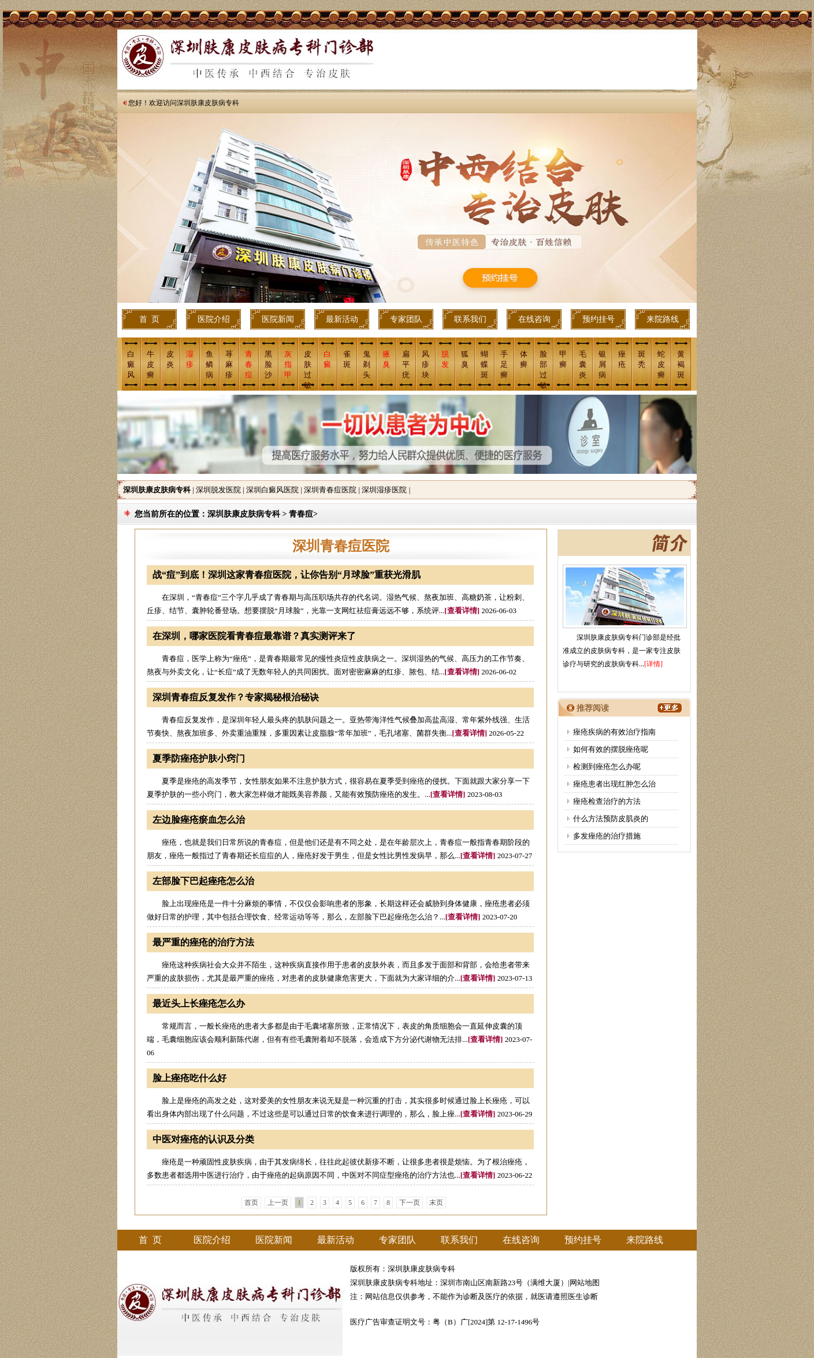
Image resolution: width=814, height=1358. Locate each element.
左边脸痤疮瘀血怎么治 (199, 820)
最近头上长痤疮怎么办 (199, 1003)
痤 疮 (622, 359)
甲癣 (563, 359)
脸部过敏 (543, 369)
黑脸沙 (268, 364)
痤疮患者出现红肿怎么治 (614, 784)
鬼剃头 (366, 364)
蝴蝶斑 (484, 364)
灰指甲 (288, 364)
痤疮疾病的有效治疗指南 (614, 732)
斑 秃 (641, 359)
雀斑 (347, 359)
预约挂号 (598, 319)
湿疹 (190, 359)
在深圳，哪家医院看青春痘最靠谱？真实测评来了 (254, 636)
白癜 (327, 359)
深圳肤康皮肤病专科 (208, 103)
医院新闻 (278, 319)
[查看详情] (462, 610)
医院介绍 (214, 319)
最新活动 (342, 319)
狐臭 (465, 359)
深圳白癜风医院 (272, 489)
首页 (251, 1203)
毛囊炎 (582, 364)
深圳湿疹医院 (384, 489)
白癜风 (131, 364)
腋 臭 (386, 359)
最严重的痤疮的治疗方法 (203, 942)
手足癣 (504, 364)
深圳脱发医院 (218, 489)
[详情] (653, 664)
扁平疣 (406, 364)
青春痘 (248, 364)
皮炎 (170, 359)
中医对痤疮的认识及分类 (203, 1139)
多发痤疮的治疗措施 (607, 836)
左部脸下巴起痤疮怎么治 (203, 881)
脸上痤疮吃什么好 (189, 1078)
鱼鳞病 (209, 364)
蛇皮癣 (661, 364)
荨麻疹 (229, 364)
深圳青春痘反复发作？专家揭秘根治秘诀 (236, 697)
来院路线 (662, 319)
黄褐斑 (681, 364)
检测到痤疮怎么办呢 (607, 766)
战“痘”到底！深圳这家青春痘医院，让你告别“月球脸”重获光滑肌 (287, 575)
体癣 (523, 359)
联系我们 (470, 319)
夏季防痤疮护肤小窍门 (199, 758)
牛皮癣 (150, 364)
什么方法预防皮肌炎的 (610, 818)
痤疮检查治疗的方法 (607, 801)
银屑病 (602, 364)
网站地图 (585, 1282)
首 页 (149, 319)
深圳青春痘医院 (330, 489)
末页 (436, 1203)
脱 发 (445, 359)
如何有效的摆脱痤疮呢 (610, 749)
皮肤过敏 (307, 369)
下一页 (409, 1203)
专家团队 (406, 319)
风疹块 (425, 364)
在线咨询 (534, 319)
